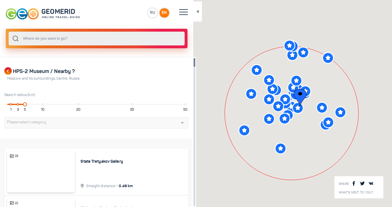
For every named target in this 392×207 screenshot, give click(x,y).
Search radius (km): (20, 95)
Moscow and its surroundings (31, 78)
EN (126, 12)
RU (114, 12)
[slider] (21, 104)
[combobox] (78, 38)
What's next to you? (356, 192)
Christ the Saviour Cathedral (91, 199)
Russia (74, 78)
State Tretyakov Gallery (87, 161)
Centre (62, 78)
